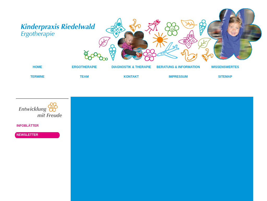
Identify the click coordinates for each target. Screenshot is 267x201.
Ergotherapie (84, 67)
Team (84, 76)
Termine (38, 76)
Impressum (178, 76)
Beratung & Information (178, 67)
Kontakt (131, 76)
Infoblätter (28, 125)
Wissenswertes (225, 67)
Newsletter (27, 135)
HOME (37, 67)
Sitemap (225, 76)
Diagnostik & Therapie (131, 67)
